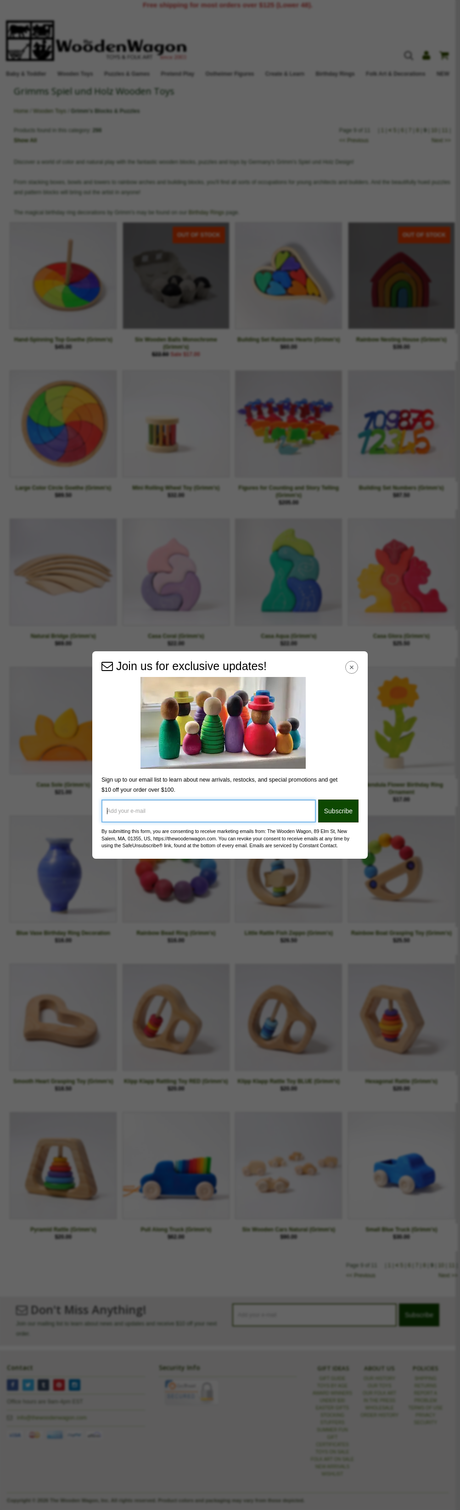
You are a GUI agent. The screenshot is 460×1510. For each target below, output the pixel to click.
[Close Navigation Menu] (352, 667)
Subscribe (338, 811)
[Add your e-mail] (208, 811)
